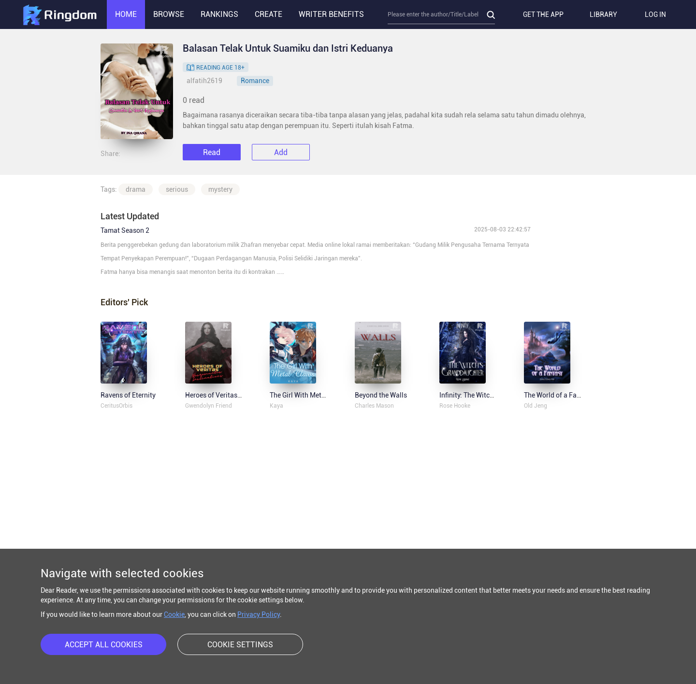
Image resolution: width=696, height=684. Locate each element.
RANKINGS (219, 14)
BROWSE (168, 14)
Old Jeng (535, 405)
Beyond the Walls (381, 395)
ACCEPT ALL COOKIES (104, 644)
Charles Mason (374, 405)
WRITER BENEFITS (331, 14)
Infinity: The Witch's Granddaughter (492, 395)
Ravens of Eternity (128, 395)
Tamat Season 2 (125, 230)
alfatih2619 (204, 81)
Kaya (276, 405)
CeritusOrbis (116, 405)
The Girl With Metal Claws (309, 395)
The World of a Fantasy (559, 395)
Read (211, 152)
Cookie (174, 614)
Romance (255, 81)
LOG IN (655, 14)
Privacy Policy (258, 614)
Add (281, 152)
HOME (126, 14)
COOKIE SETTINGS (240, 644)
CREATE (268, 14)
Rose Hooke (454, 405)
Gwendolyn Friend (208, 405)
